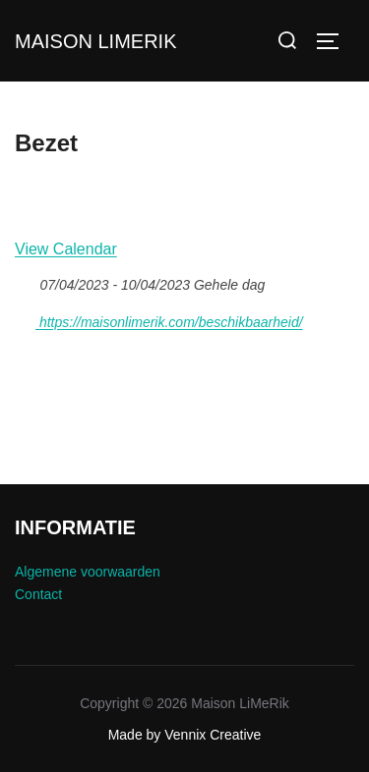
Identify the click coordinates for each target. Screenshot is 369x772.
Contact (38, 594)
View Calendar (66, 249)
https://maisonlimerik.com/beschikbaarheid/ (159, 319)
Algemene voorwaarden (87, 571)
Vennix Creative (212, 735)
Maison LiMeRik (95, 41)
